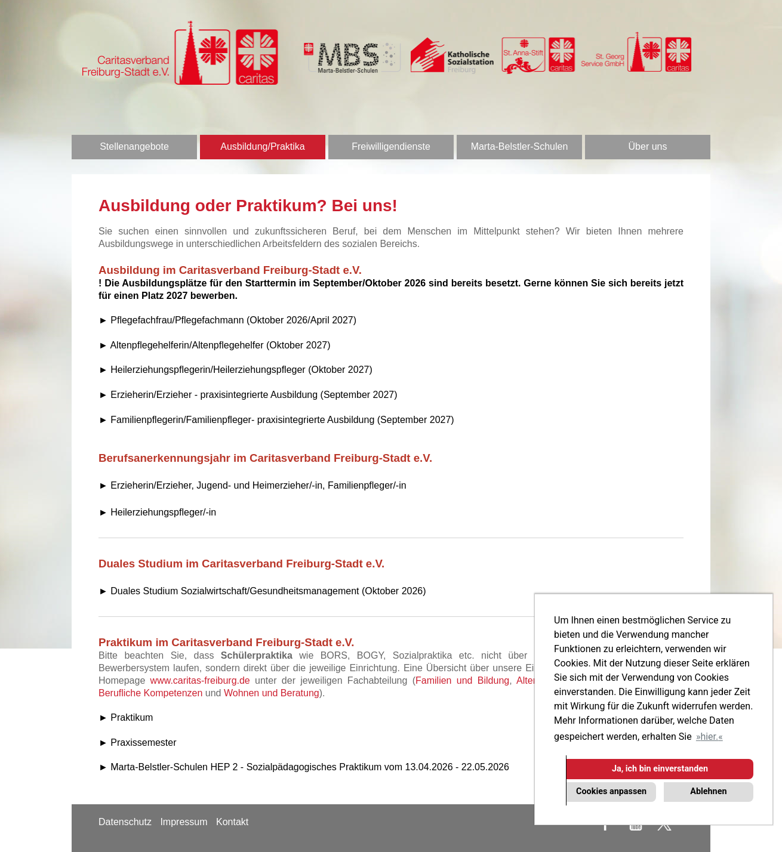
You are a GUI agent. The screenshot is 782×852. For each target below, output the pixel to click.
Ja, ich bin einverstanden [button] (660, 769)
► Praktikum (125, 717)
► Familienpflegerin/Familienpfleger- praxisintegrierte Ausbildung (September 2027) (276, 420)
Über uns (648, 146)
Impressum (183, 822)
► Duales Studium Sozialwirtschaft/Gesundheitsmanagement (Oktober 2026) (262, 591)
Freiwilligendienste (391, 146)
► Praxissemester (137, 742)
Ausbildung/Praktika (262, 146)
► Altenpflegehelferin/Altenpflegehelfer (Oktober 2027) (214, 345)
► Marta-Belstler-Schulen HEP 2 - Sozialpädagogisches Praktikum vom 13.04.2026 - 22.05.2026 (303, 767)
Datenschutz (125, 822)
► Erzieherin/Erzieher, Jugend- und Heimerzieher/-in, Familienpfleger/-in (252, 485)
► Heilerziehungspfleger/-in (157, 512)
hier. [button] (709, 736)
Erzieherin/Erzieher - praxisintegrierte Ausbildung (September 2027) (253, 395)
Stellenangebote (134, 146)
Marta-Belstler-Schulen (519, 146)
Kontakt (232, 822)
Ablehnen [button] (708, 791)
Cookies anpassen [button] (611, 791)
